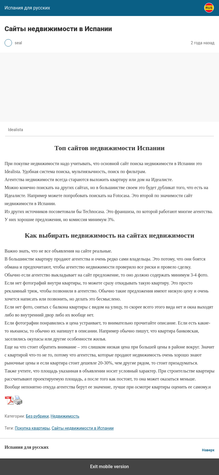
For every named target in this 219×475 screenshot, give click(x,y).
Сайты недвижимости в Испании (82, 428)
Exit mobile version (109, 466)
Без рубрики (37, 416)
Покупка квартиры (32, 428)
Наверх (208, 450)
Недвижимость (64, 416)
